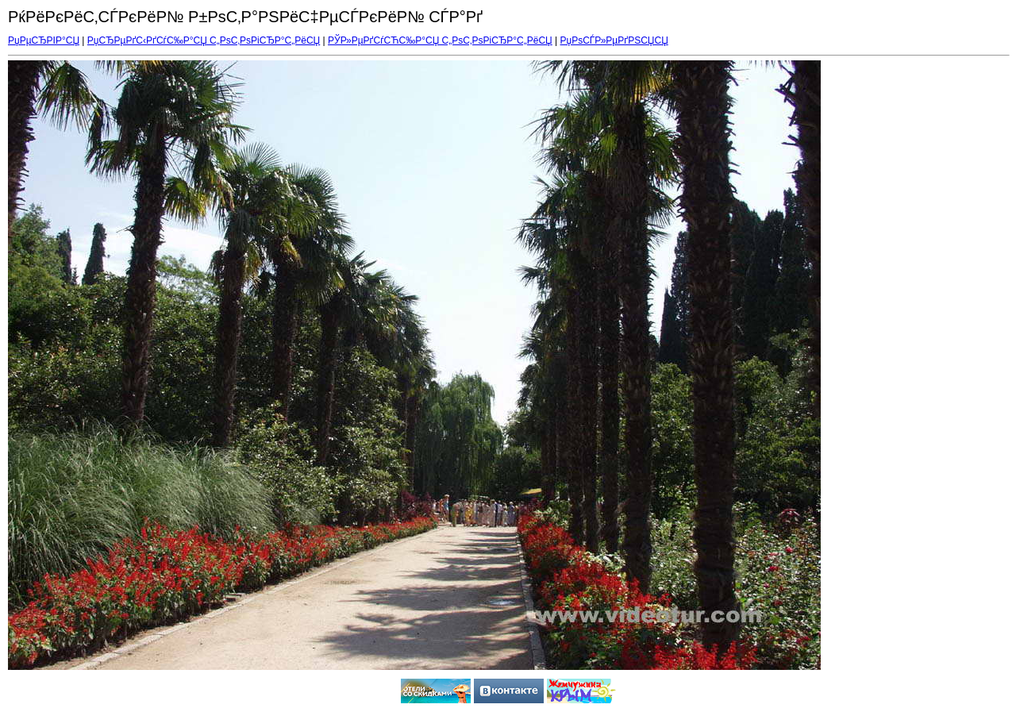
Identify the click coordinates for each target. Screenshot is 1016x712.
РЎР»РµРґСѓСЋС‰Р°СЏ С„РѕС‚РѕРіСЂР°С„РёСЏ (440, 40)
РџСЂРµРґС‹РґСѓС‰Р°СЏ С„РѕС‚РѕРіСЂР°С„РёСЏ (203, 40)
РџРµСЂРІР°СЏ (43, 40)
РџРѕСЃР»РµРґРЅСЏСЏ (614, 40)
